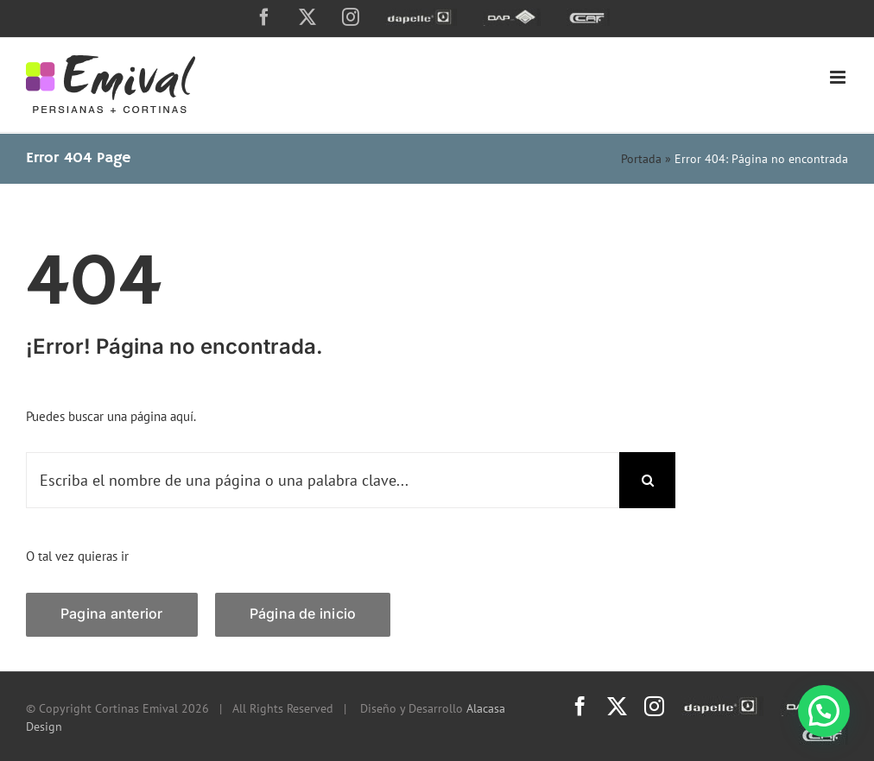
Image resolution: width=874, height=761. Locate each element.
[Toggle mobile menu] (839, 77)
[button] (824, 711)
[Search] (647, 480)
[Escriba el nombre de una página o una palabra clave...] (322, 480)
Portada (641, 159)
